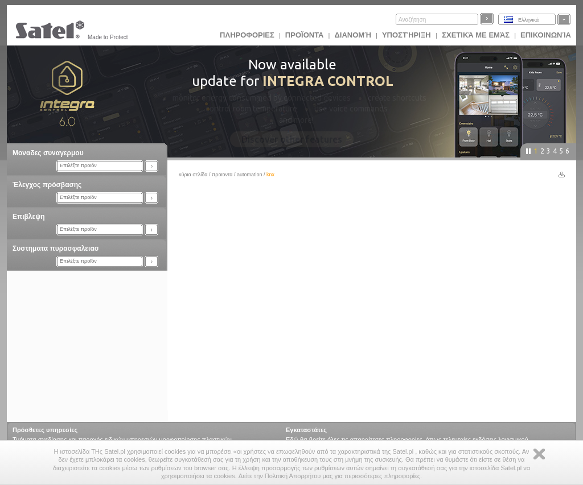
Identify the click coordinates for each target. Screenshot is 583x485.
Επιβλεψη (29, 217)
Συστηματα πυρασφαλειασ (56, 248)
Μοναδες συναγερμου (48, 153)
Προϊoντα (304, 35)
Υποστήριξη (407, 35)
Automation (249, 174)
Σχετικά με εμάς (476, 35)
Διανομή (352, 35)
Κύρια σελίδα (193, 174)
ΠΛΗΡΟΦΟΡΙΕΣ (247, 35)
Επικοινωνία (545, 35)
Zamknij (539, 454)
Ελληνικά (528, 20)
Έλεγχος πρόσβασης (47, 185)
